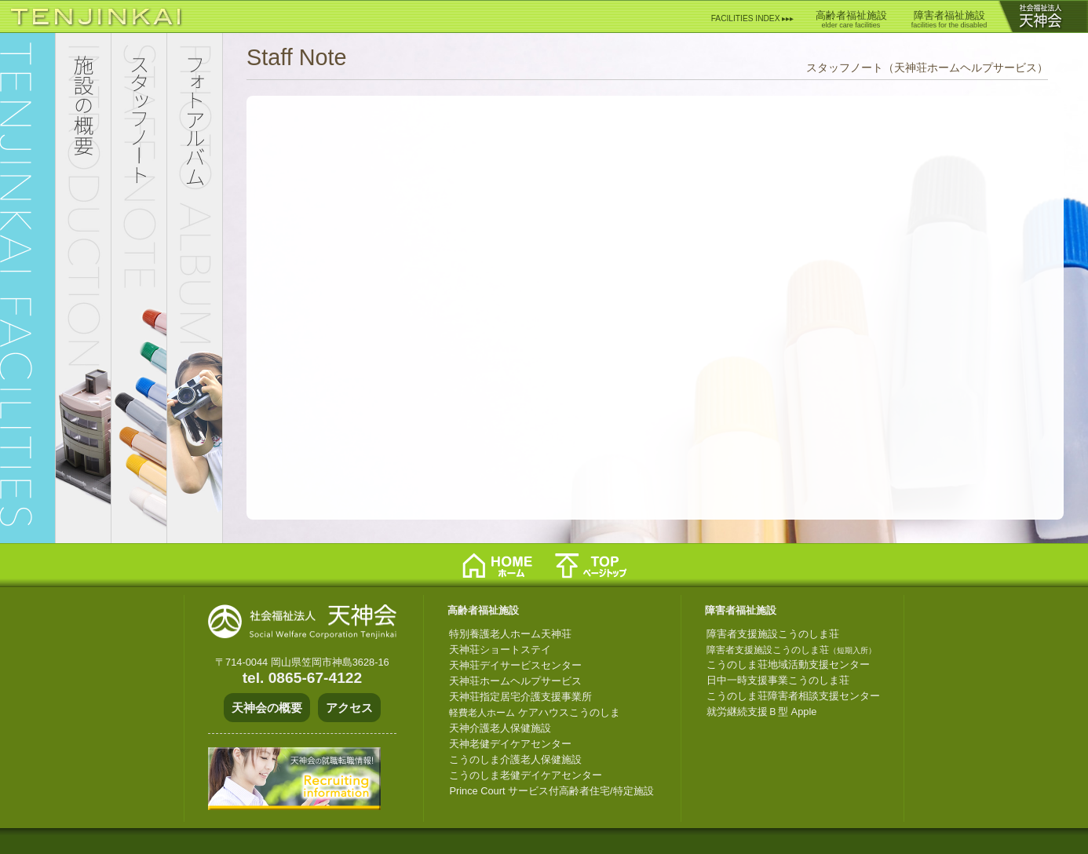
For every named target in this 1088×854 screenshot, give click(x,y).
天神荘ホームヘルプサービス (515, 681)
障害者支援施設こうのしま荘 (772, 634)
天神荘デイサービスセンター (515, 665)
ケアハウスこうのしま (534, 712)
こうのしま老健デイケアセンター (525, 775)
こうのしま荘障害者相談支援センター (793, 696)
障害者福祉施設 (949, 19)
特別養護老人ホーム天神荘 (510, 634)
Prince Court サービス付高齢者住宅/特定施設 (551, 791)
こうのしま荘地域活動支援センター (788, 664)
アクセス (349, 707)
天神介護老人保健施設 (500, 728)
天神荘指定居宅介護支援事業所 (520, 697)
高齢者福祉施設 (851, 19)
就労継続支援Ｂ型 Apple (761, 711)
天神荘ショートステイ (500, 649)
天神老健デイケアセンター (510, 744)
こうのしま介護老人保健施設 (515, 759)
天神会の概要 (267, 707)
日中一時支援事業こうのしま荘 (777, 680)
